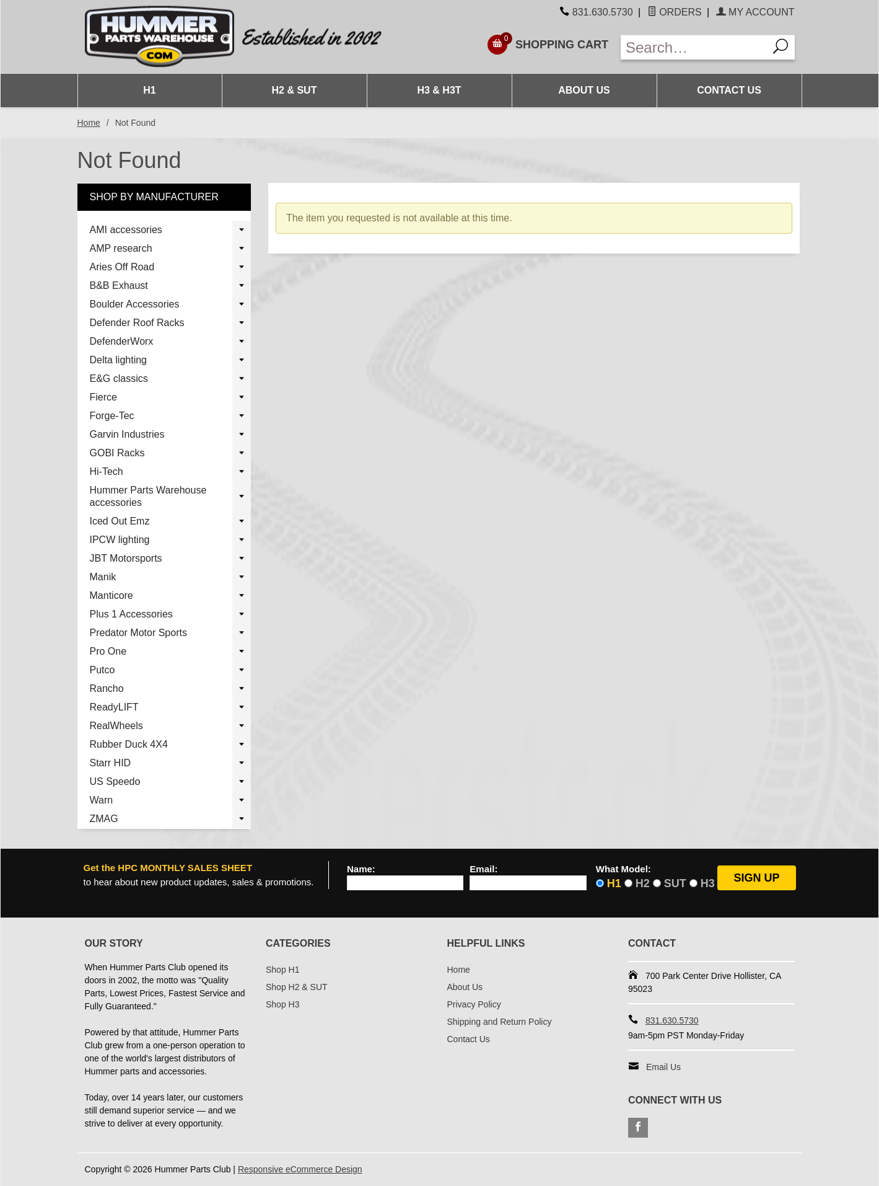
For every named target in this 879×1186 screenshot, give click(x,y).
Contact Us (729, 90)
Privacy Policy (474, 1004)
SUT (675, 883)
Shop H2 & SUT (297, 987)
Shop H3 (282, 1004)
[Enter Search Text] (694, 47)
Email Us (663, 1067)
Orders (674, 12)
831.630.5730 (602, 12)
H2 (643, 883)
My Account (755, 12)
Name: (361, 869)
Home (88, 123)
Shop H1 (282, 970)
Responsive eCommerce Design (300, 1169)
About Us (584, 90)
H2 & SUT (294, 90)
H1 (149, 90)
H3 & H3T (439, 90)
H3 (708, 883)
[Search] (781, 47)
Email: (483, 869)
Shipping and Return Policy (499, 1022)
